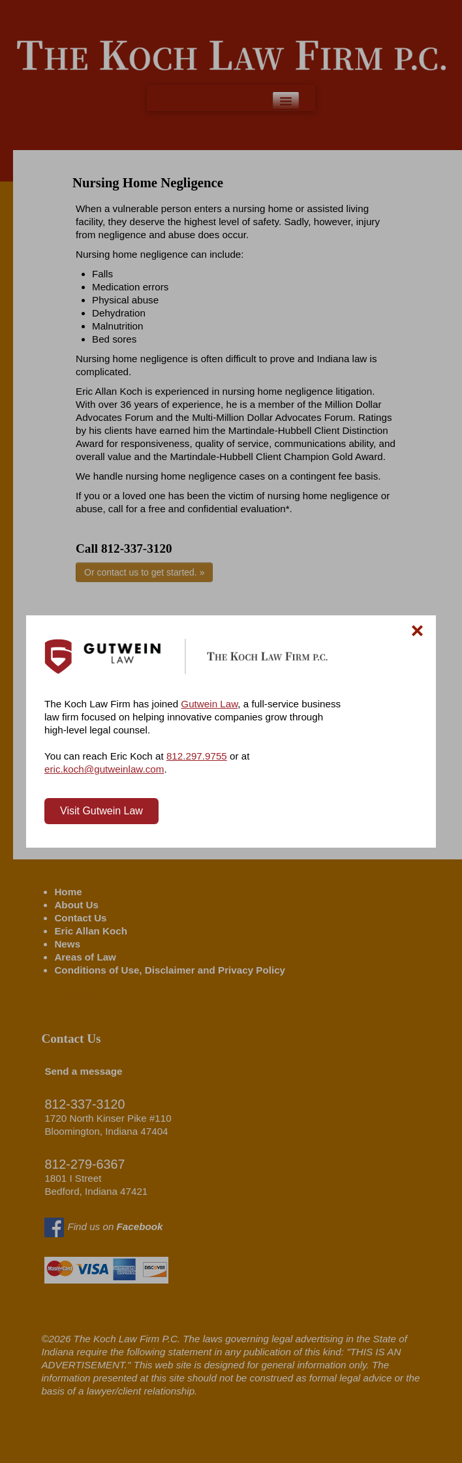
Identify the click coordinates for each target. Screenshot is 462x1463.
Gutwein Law (209, 703)
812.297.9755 (196, 756)
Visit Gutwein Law (101, 810)
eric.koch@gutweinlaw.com (104, 769)
